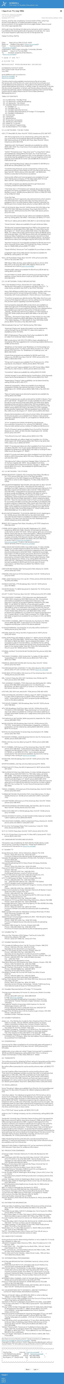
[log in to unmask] (16, 14)
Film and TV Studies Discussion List (23, 5)
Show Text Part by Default (50, 18)
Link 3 (4, 1381)
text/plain (5, 18)
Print (60, 18)
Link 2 (4, 1380)
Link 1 (3, 1378)
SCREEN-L (14, 3)
